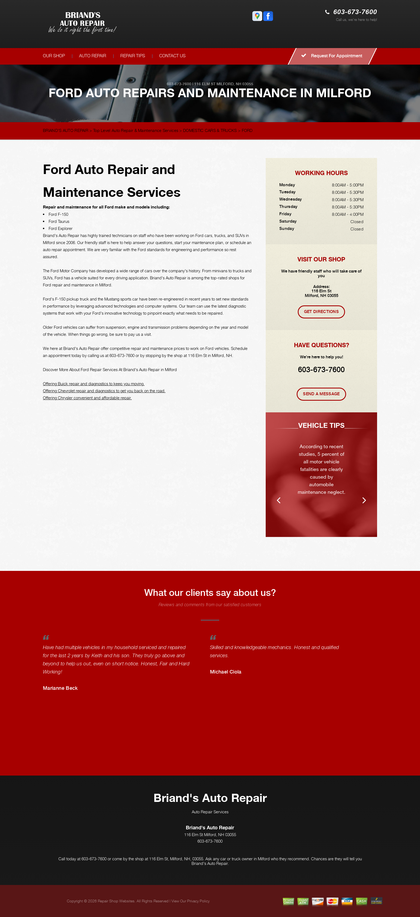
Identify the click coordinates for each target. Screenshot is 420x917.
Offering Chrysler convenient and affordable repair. (87, 397)
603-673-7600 (355, 11)
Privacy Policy (198, 901)
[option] (321, 474)
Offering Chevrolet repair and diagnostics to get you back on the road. (104, 390)
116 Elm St (204, 84)
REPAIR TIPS (132, 55)
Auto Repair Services (210, 811)
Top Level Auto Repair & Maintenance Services (135, 130)
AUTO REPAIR (92, 55)
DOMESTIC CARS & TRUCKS (210, 130)
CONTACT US (172, 55)
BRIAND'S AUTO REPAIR (65, 130)
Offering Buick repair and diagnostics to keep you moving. (94, 383)
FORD (247, 130)
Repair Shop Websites (116, 901)
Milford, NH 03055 (235, 84)
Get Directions (321, 311)
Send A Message (321, 393)
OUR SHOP (54, 55)
